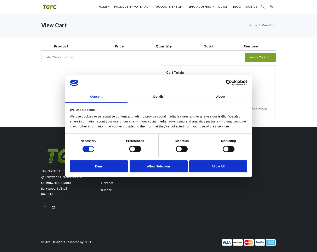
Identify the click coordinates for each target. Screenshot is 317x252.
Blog (237, 7)
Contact (107, 183)
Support (107, 190)
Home (103, 7)
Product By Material (131, 7)
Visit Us (251, 7)
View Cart (269, 25)
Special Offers (199, 7)
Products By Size (168, 7)
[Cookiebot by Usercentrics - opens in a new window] (229, 83)
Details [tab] (158, 96)
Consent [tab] (96, 96)
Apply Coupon (260, 57)
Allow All (218, 166)
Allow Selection (158, 166)
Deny (99, 166)
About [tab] (220, 96)
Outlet (223, 7)
